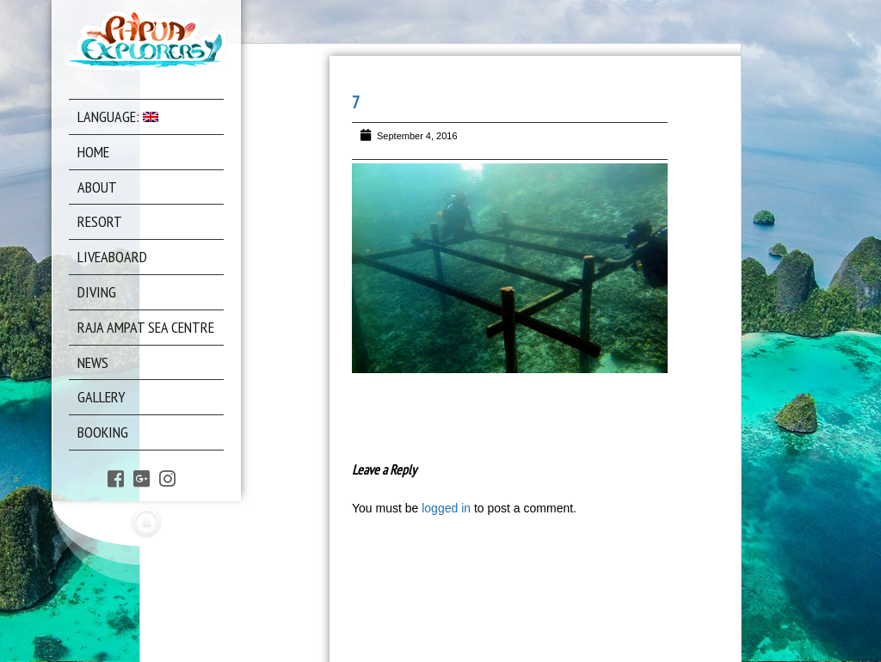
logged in (446, 508)
